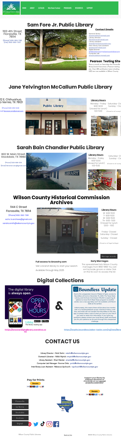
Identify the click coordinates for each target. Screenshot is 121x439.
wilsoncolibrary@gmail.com (99, 35)
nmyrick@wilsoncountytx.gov (79, 356)
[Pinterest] (29, 424)
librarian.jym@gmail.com (13, 111)
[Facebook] (56, 424)
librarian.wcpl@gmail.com (98, 39)
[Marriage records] (108, 256)
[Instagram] (49, 424)
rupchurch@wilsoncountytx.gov (85, 367)
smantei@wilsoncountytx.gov (100, 43)
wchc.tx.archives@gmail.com (18, 219)
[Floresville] (20, 401)
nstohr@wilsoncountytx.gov (77, 353)
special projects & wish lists (96, 382)
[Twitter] (36, 424)
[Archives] (20, 418)
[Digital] (20, 423)
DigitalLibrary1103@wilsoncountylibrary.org (104, 51)
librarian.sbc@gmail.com (16, 166)
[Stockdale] (20, 412)
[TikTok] (43, 424)
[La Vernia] (20, 406)
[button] (32, 8)
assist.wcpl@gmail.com (97, 47)
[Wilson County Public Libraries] (30, 434)
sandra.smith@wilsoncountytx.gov (18, 223)
